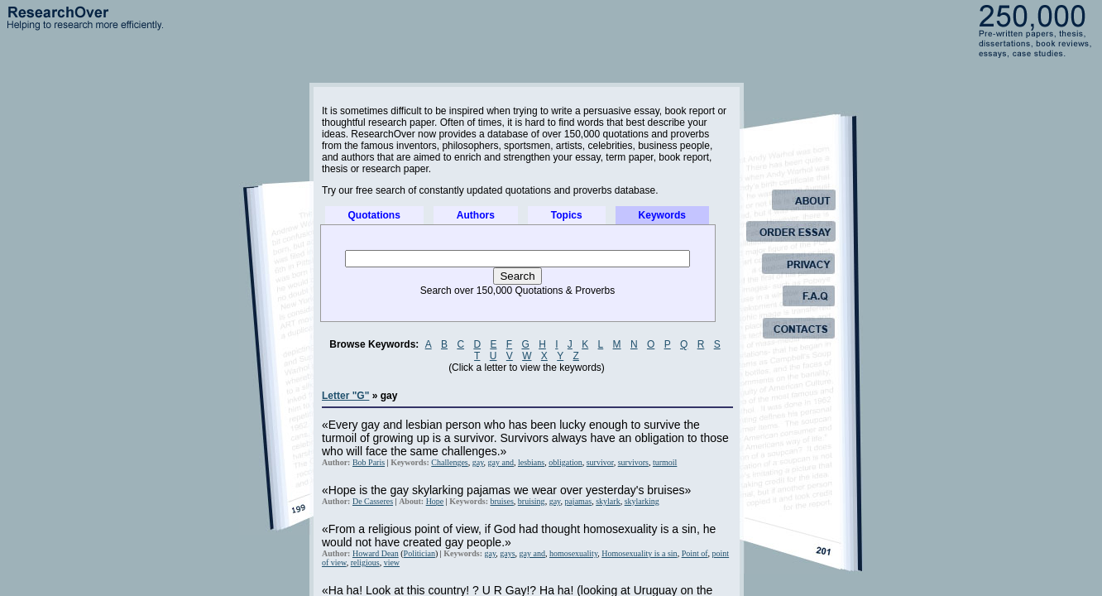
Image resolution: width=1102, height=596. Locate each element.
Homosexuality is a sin (639, 553)
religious (365, 562)
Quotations (374, 215)
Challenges (449, 462)
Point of (695, 553)
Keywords (662, 215)
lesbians (531, 462)
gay (478, 462)
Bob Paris (368, 462)
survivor (600, 462)
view (392, 562)
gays (507, 553)
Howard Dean (375, 553)
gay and (501, 462)
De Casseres (372, 501)
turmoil (665, 462)
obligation (565, 462)
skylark (608, 501)
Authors (476, 215)
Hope (435, 501)
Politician (419, 553)
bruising (531, 501)
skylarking (642, 501)
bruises (502, 501)
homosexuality (573, 553)
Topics (566, 215)
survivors (633, 462)
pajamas (578, 501)
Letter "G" (345, 395)
